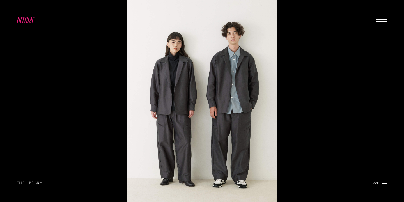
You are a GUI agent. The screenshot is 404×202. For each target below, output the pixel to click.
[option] (202, 101)
